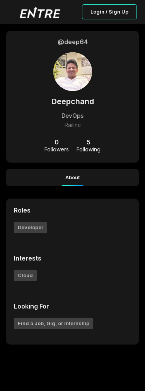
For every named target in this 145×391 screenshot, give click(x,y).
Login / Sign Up (109, 12)
